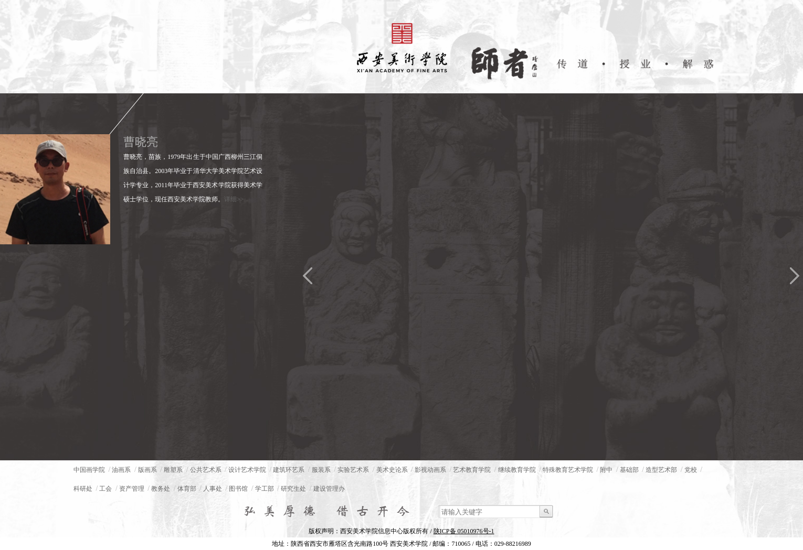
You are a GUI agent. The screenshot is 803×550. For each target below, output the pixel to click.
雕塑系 (173, 469)
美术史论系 (392, 469)
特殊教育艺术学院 (568, 469)
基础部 (629, 469)
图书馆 (238, 488)
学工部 (264, 488)
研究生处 (293, 488)
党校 (690, 469)
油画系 (121, 469)
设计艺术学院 (247, 469)
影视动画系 (430, 469)
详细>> (234, 199)
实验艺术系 (353, 469)
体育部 (186, 488)
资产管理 (131, 488)
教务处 (160, 488)
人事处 (212, 488)
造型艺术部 (661, 469)
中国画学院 (89, 469)
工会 (105, 488)
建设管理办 (329, 488)
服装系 (321, 469)
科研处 (82, 488)
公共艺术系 (205, 469)
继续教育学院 (517, 469)
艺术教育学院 (472, 469)
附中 (606, 469)
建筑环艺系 (288, 469)
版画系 (147, 469)
